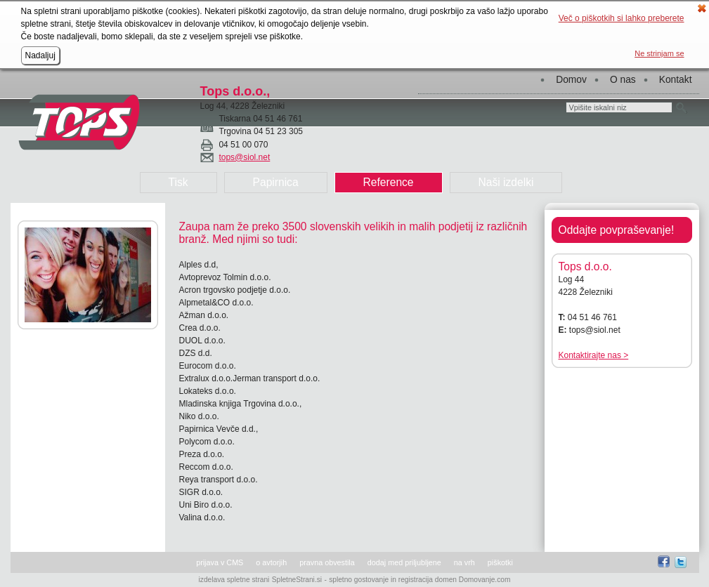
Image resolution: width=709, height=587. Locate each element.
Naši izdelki (506, 182)
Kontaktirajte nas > (594, 355)
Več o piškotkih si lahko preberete (621, 18)
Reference (388, 182)
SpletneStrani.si (297, 579)
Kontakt (675, 79)
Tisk (178, 182)
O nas (623, 79)
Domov (571, 79)
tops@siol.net (244, 157)
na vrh (464, 562)
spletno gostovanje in (363, 579)
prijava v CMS (219, 562)
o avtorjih (271, 562)
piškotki (500, 562)
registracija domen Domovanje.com (454, 579)
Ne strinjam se (659, 53)
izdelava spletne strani (234, 579)
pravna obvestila (327, 562)
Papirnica (276, 182)
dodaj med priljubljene (404, 562)
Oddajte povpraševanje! (617, 230)
